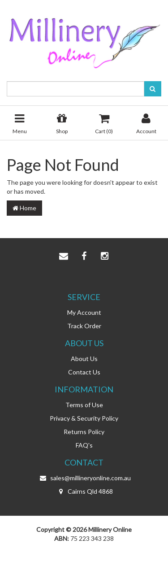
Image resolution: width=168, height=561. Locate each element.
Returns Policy (84, 431)
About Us (84, 358)
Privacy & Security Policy (84, 418)
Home (24, 208)
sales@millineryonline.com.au (84, 478)
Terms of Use (84, 405)
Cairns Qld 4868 (84, 491)
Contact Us (84, 372)
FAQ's (84, 445)
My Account (84, 312)
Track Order (84, 326)
